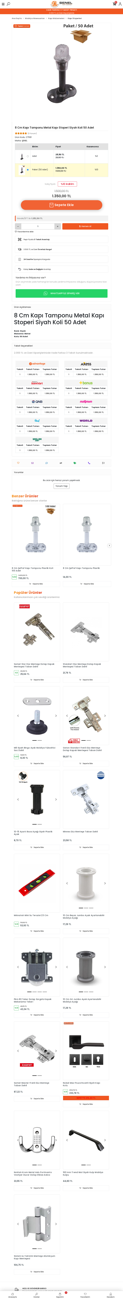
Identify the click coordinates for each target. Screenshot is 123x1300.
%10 (96, 169)
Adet (34, 156)
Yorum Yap (62, 486)
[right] (109, 545)
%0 (96, 156)
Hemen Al (85, 226)
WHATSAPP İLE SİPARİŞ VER (62, 293)
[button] (18, 715)
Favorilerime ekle (24, 231)
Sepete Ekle (61, 205)
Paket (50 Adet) (40, 169)
